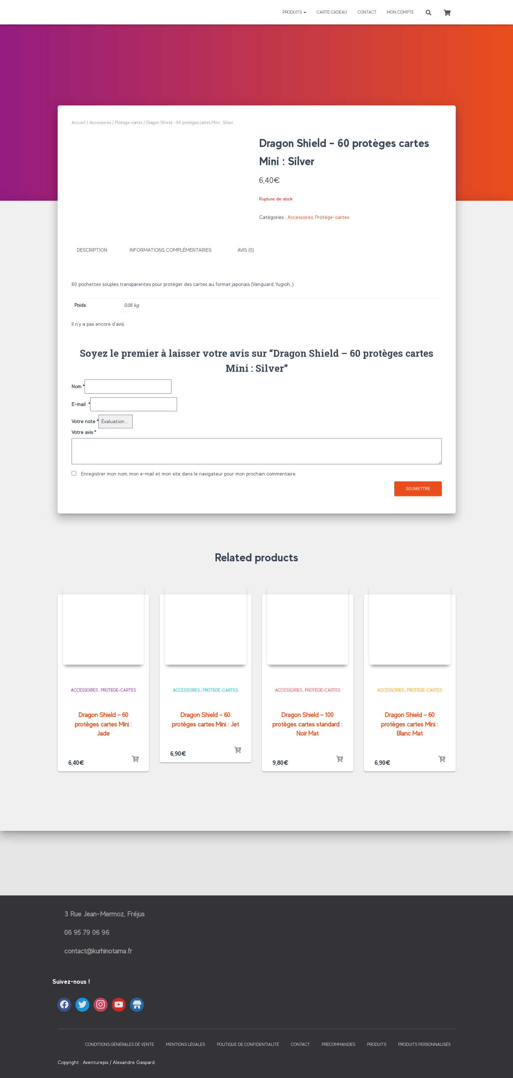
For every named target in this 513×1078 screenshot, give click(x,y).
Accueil (79, 122)
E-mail (81, 482)
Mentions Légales (185, 1059)
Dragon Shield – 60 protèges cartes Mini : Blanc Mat (409, 803)
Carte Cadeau (332, 12)
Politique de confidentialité (248, 1059)
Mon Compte (400, 12)
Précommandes (338, 1059)
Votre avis (84, 511)
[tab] (97, 330)
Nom (78, 465)
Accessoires (100, 122)
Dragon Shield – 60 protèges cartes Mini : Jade (103, 803)
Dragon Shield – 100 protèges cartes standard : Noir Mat (307, 803)
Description (92, 329)
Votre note (85, 500)
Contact (367, 12)
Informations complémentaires (170, 329)
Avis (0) (245, 329)
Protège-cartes (128, 122)
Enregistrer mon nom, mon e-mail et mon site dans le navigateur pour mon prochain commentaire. (188, 552)
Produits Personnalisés (424, 1059)
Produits (294, 12)
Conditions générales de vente (119, 1059)
